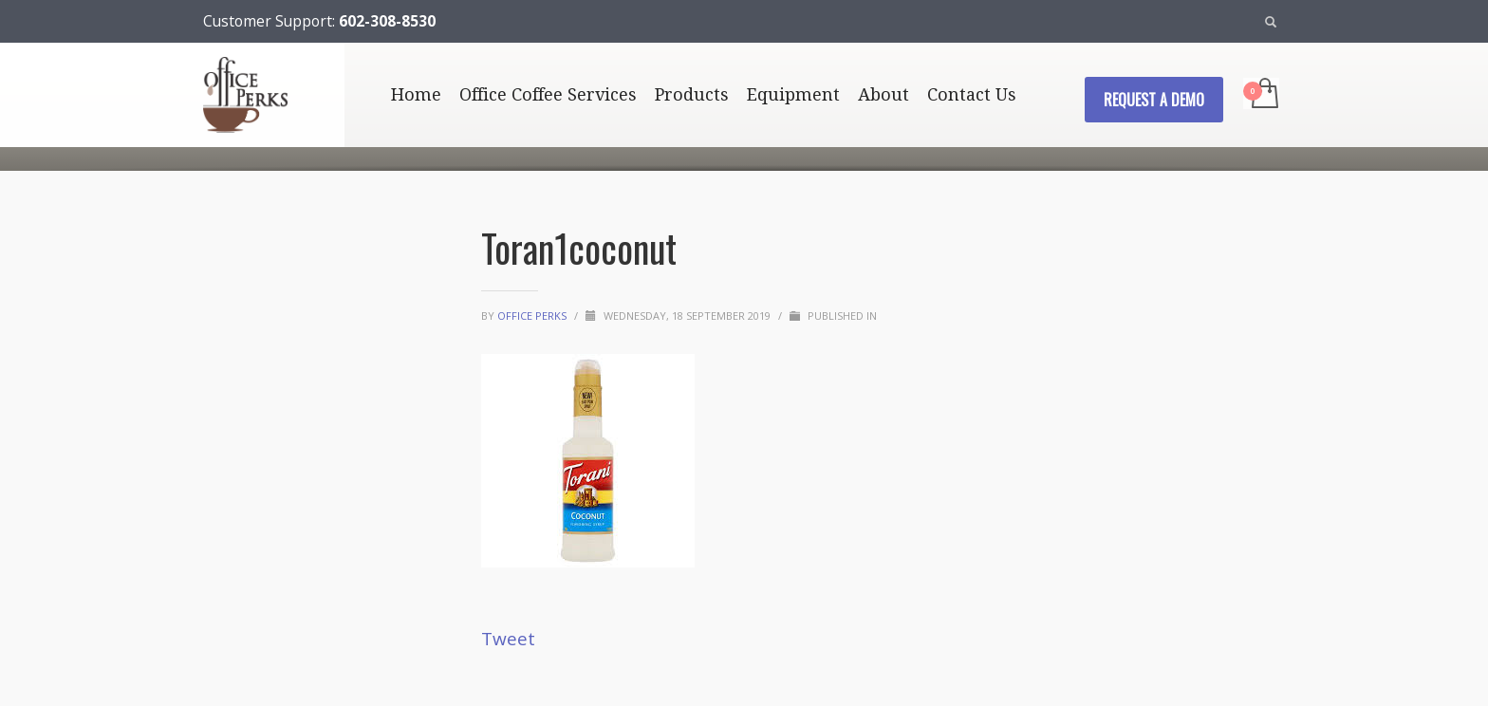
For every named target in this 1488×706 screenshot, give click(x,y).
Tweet (508, 638)
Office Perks (533, 315)
